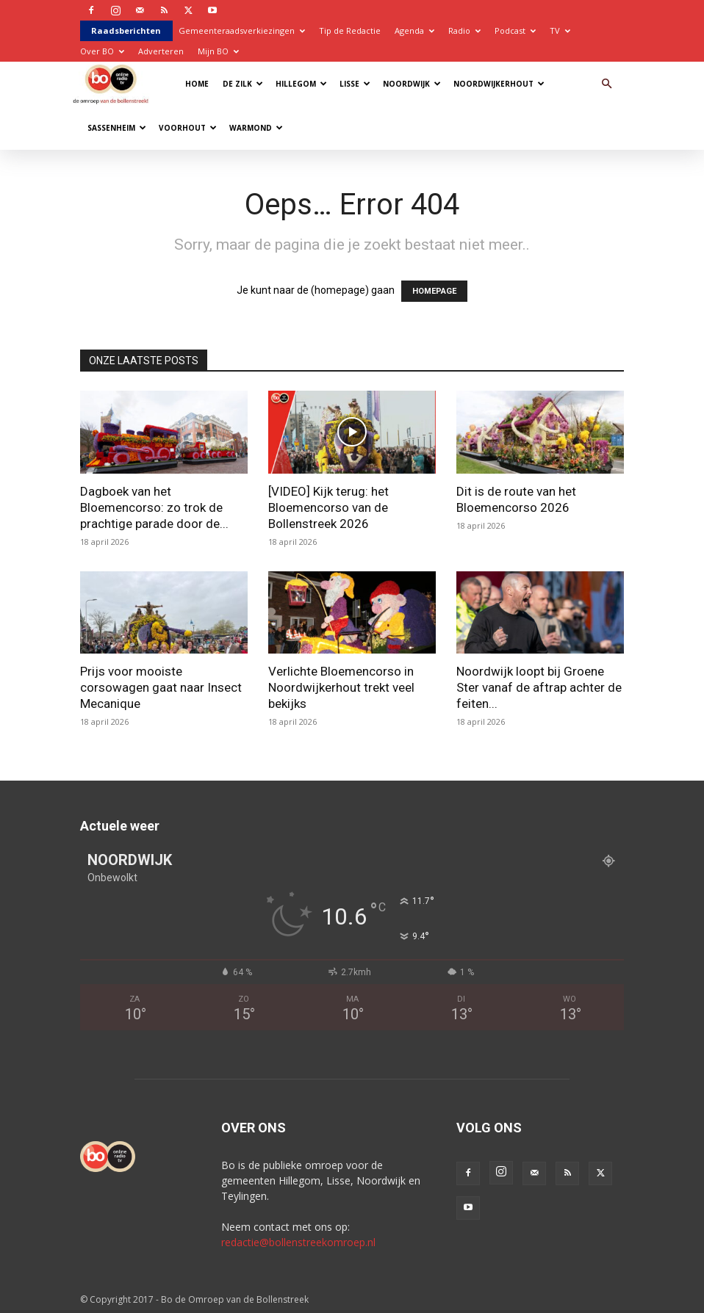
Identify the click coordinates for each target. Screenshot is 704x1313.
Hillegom (301, 84)
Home (197, 84)
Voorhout (188, 128)
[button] (606, 84)
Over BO (102, 51)
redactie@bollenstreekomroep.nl (298, 1242)
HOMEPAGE (434, 291)
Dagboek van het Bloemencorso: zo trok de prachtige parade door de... (154, 507)
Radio (464, 30)
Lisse (355, 84)
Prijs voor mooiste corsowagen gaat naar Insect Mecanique (161, 687)
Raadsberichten (126, 30)
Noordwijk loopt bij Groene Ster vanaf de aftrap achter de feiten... (539, 687)
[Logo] (114, 83)
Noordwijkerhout (499, 84)
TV (560, 30)
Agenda (414, 30)
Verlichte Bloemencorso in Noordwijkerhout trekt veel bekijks (341, 687)
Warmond (256, 128)
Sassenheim (116, 128)
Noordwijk (412, 84)
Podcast (515, 30)
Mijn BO (218, 51)
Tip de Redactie (350, 30)
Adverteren (161, 51)
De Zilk (243, 84)
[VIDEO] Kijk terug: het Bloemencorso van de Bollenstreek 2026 (328, 507)
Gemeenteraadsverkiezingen (242, 30)
